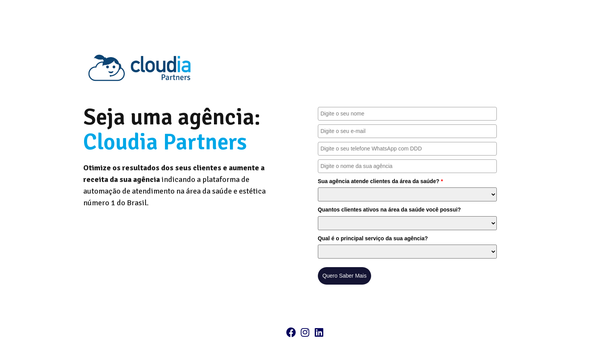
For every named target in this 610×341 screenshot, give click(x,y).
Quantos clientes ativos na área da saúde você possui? (389, 209)
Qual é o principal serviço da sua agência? (373, 238)
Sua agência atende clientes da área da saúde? (380, 181)
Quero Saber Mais (345, 276)
